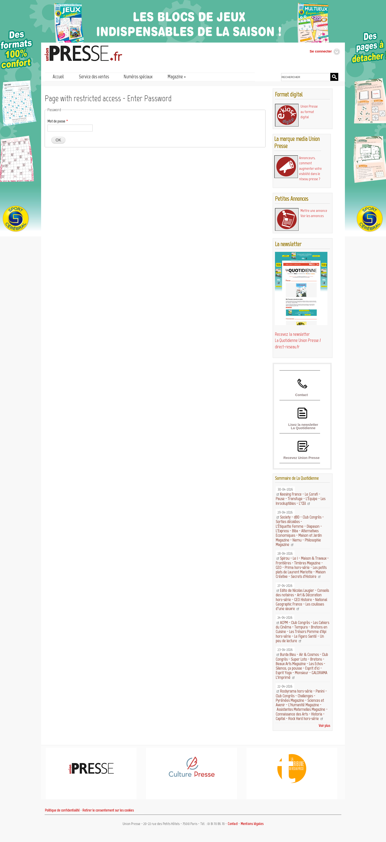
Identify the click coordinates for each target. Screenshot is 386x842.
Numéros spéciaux (138, 76)
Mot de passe (56, 121)
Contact (301, 395)
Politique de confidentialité (62, 810)
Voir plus (324, 725)
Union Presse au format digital (309, 111)
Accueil (58, 76)
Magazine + (176, 76)
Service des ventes (94, 76)
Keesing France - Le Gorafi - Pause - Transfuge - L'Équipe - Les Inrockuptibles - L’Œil (300, 499)
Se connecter (321, 51)
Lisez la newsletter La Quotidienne (303, 426)
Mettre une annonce (313, 210)
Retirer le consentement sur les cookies (108, 810)
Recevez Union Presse (301, 458)
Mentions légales (252, 824)
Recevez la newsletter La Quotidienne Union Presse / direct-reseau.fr (298, 341)
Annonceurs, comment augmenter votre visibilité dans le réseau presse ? (310, 168)
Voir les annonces (312, 216)
